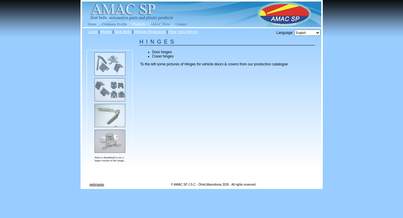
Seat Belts (123, 32)
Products (138, 24)
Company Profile (114, 24)
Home (92, 24)
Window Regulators (150, 32)
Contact (181, 24)
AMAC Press (160, 24)
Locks (92, 32)
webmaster (97, 184)
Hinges (106, 32)
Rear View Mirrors (183, 32)
